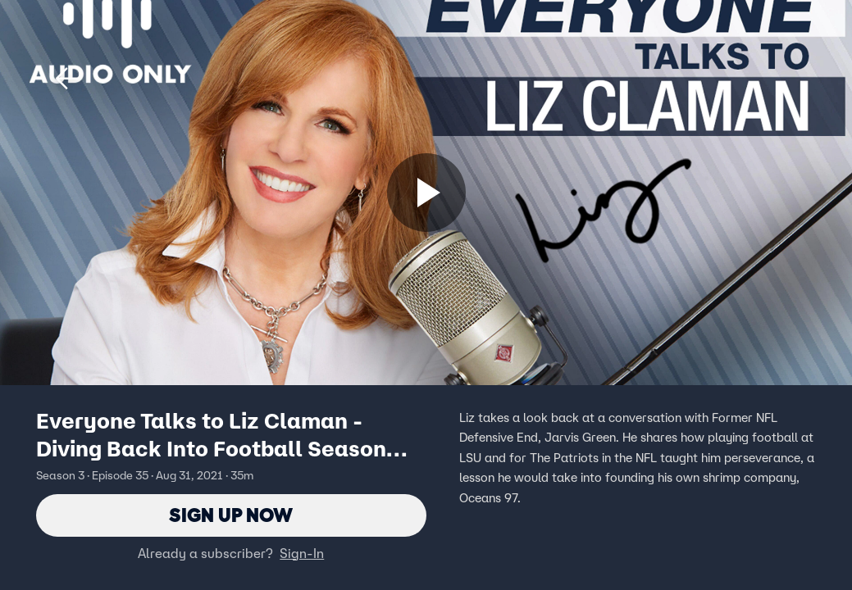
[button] (67, 79)
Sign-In (302, 553)
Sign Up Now (231, 515)
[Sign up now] (426, 192)
